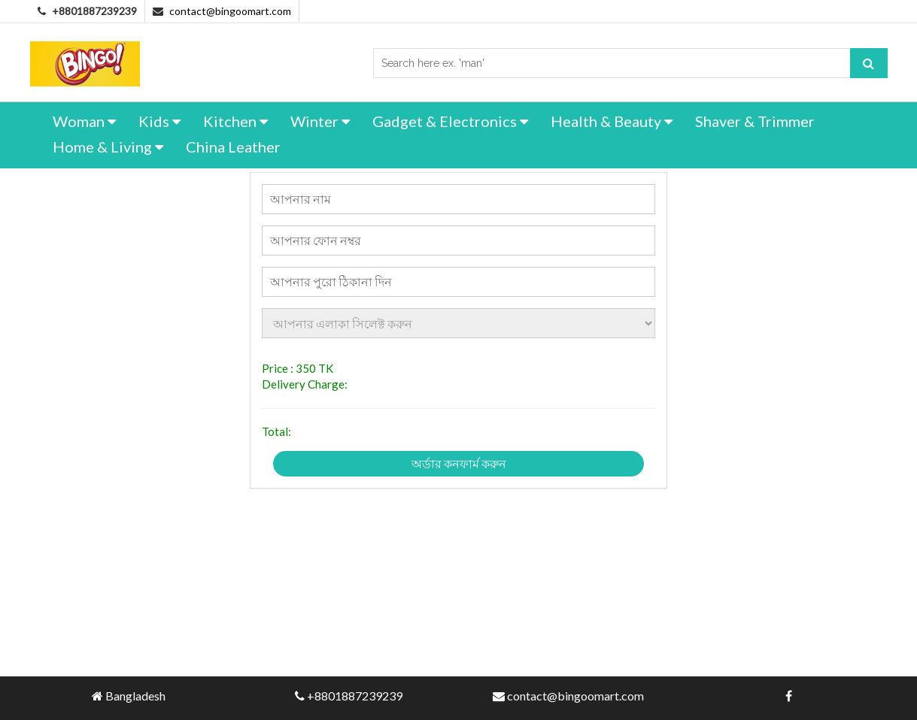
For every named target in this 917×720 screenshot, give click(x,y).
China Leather (233, 147)
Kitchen (235, 121)
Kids (159, 121)
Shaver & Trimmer (755, 121)
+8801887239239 (354, 695)
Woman (84, 121)
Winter (320, 121)
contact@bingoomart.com (230, 11)
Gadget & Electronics (450, 121)
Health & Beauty (612, 121)
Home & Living (108, 147)
